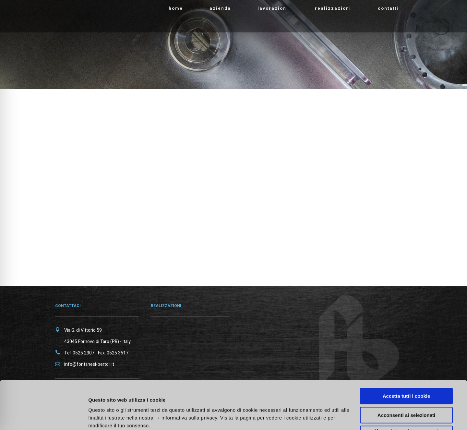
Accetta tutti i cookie (406, 350)
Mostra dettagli (344, 414)
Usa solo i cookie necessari (406, 385)
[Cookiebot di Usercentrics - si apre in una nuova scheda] (42, 417)
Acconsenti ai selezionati (406, 370)
